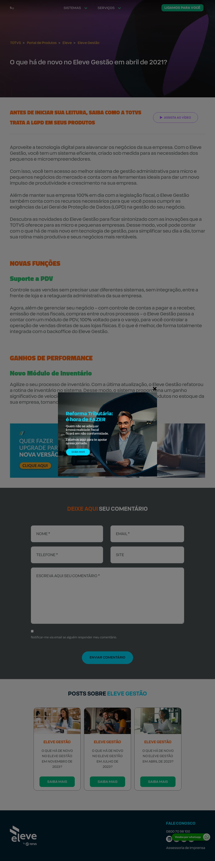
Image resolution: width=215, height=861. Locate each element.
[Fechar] (154, 388)
